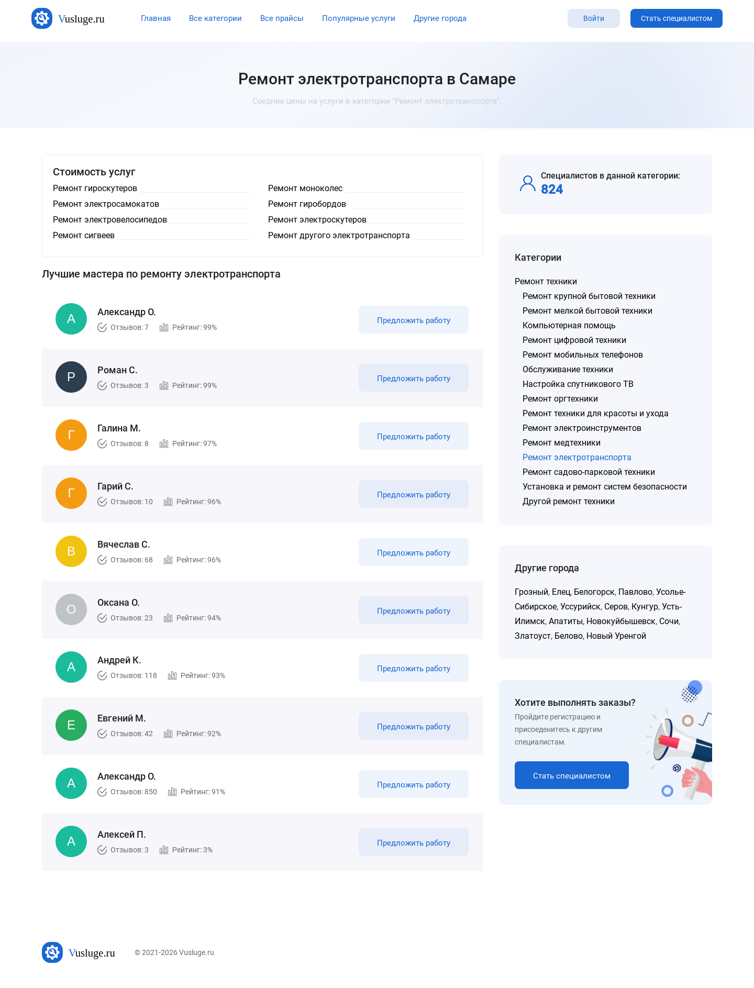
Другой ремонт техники (569, 501)
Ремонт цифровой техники (574, 340)
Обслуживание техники (568, 369)
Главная (156, 18)
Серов (616, 607)
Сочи (669, 621)
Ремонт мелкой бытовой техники (587, 311)
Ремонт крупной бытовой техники (589, 296)
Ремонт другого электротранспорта (339, 235)
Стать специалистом (676, 18)
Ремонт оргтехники (560, 399)
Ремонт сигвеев (84, 235)
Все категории (215, 18)
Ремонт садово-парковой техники (589, 472)
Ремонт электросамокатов (106, 204)
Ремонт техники (546, 281)
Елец (561, 592)
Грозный (531, 592)
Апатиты (566, 621)
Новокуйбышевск (621, 621)
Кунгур (644, 607)
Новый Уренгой (616, 636)
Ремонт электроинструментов (582, 428)
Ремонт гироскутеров (95, 188)
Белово (569, 636)
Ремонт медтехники (562, 443)
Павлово (635, 592)
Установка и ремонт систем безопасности (605, 487)
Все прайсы (282, 18)
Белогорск (594, 592)
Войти (593, 18)
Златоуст (533, 636)
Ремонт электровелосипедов (110, 220)
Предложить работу (412, 321)
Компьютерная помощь (569, 325)
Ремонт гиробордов (307, 204)
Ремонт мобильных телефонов (583, 355)
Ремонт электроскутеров (317, 220)
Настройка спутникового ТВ (578, 384)
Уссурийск (580, 607)
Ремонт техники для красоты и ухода (596, 413)
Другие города (440, 18)
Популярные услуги (358, 18)
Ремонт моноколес (305, 188)
